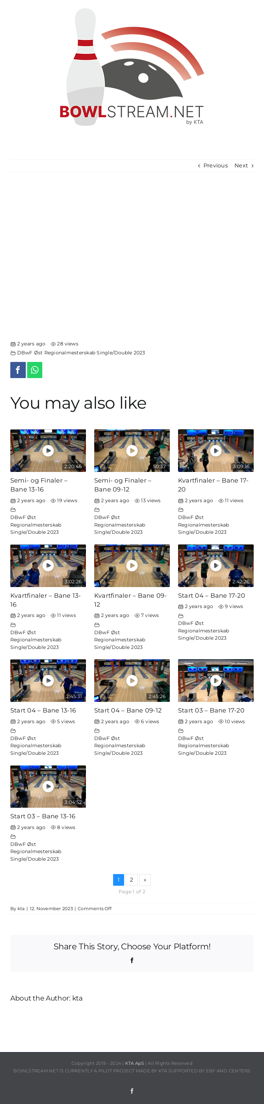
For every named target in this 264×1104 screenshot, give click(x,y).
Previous (216, 165)
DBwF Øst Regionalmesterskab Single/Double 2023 (81, 353)
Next (241, 165)
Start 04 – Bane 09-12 (128, 710)
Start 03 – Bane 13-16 (42, 816)
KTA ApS (134, 1063)
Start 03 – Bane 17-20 (211, 710)
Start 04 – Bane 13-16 (43, 710)
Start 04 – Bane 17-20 (211, 595)
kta (21, 908)
